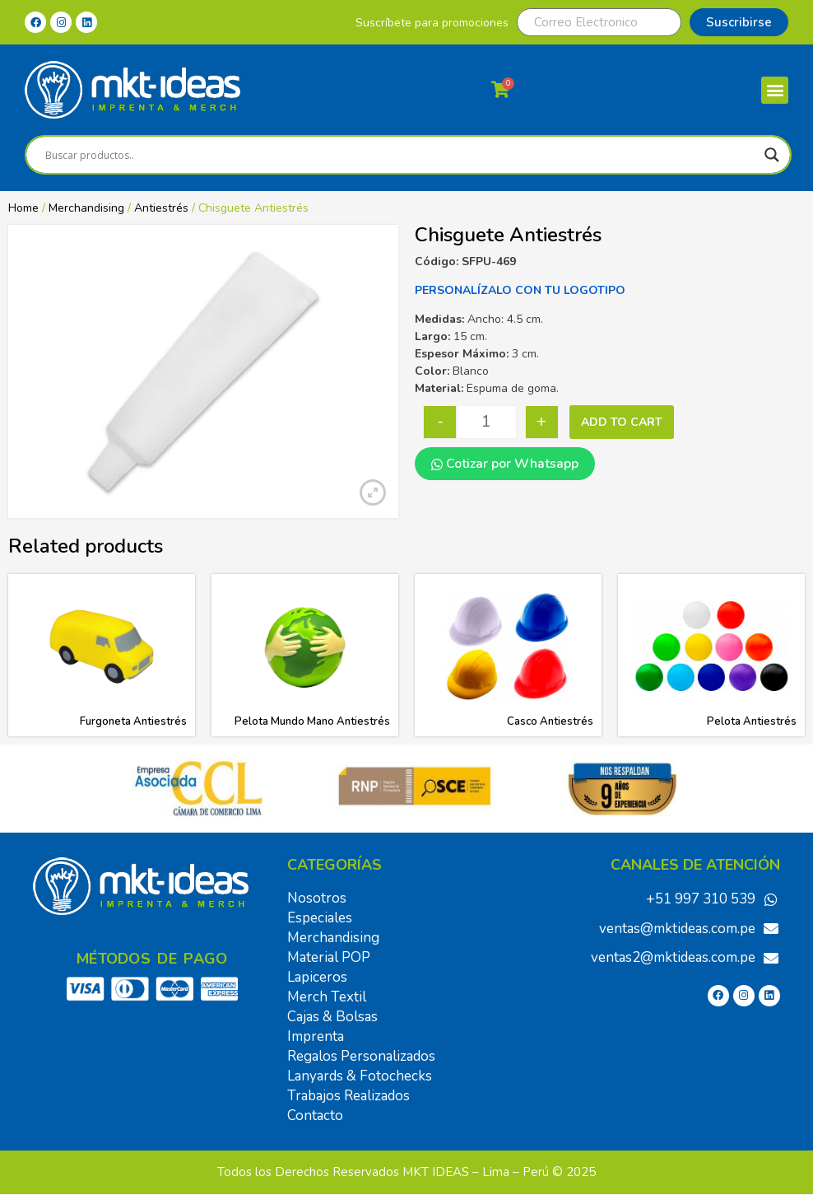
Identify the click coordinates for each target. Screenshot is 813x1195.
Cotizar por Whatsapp (504, 464)
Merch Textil (326, 996)
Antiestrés (161, 208)
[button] (774, 90)
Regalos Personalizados (361, 1056)
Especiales (319, 917)
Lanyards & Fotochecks (359, 1076)
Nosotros (316, 898)
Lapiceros (317, 977)
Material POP (328, 957)
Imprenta (315, 1036)
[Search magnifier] (771, 154)
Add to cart (621, 422)
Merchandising (86, 208)
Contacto (315, 1115)
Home (23, 208)
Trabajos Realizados (348, 1095)
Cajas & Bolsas (332, 1016)
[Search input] (400, 154)
